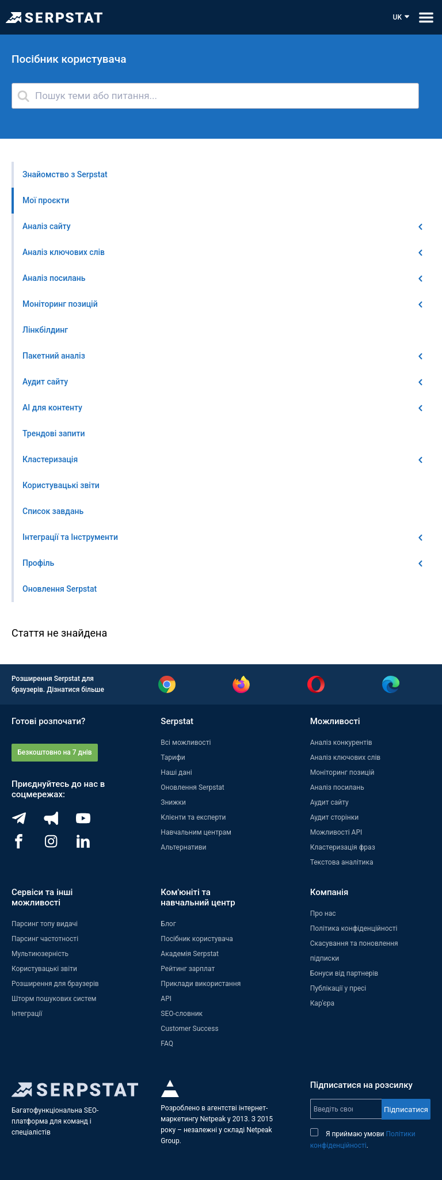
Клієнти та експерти (193, 817)
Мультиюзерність (40, 954)
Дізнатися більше (75, 690)
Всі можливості (186, 743)
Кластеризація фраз (342, 847)
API (166, 999)
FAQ (167, 1044)
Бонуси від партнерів (344, 973)
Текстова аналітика (342, 862)
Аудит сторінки (334, 817)
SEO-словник (182, 1014)
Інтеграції (27, 1014)
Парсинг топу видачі (45, 924)
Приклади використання (201, 984)
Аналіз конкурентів (341, 743)
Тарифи (173, 757)
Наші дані (176, 772)
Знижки (173, 802)
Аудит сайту (329, 802)
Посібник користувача (197, 939)
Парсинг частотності (45, 939)
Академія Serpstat (190, 954)
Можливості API (336, 832)
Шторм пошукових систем (54, 999)
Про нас (323, 913)
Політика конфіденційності (354, 928)
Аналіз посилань (337, 787)
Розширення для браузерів (55, 984)
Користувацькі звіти (44, 969)
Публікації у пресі (338, 988)
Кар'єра (322, 1003)
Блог (168, 924)
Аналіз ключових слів (345, 757)
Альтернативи (183, 847)
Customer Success (189, 1029)
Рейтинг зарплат (188, 969)
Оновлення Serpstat (192, 787)
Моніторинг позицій (342, 772)
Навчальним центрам (196, 832)
